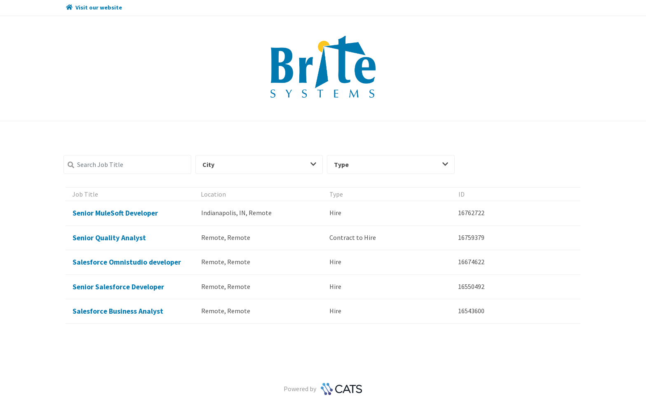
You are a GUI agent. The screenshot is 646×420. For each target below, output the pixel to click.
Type (391, 164)
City (259, 164)
